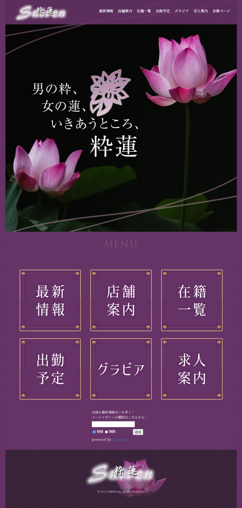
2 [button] (124, 238)
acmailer (119, 439)
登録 (98, 431)
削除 (110, 431)
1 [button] (117, 238)
